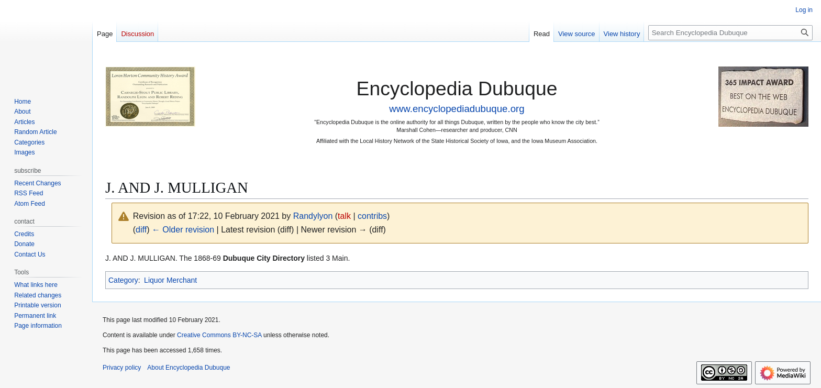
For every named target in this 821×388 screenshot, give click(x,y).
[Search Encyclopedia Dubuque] (730, 32)
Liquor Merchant (170, 280)
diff (141, 229)
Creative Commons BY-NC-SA (219, 335)
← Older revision (183, 229)
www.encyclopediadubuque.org (456, 108)
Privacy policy (122, 367)
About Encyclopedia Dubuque (188, 367)
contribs (372, 216)
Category (123, 280)
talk (344, 216)
